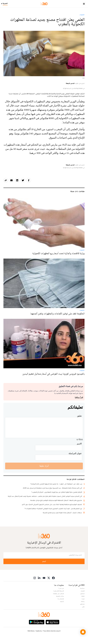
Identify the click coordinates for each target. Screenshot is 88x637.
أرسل (44, 561)
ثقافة (83, 596)
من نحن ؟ (61, 588)
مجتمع (83, 593)
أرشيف (62, 601)
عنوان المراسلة (75, 453)
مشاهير (82, 604)
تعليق (79, 416)
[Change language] (5, 4)
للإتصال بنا (61, 599)
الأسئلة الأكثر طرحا (58, 591)
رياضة (83, 601)
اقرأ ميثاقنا (79, 397)
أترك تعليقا (44, 466)
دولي (83, 606)
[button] (83, 632)
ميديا (83, 599)
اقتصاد (82, 15)
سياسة (82, 588)
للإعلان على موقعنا (58, 593)
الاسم (79, 443)
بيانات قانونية (60, 596)
